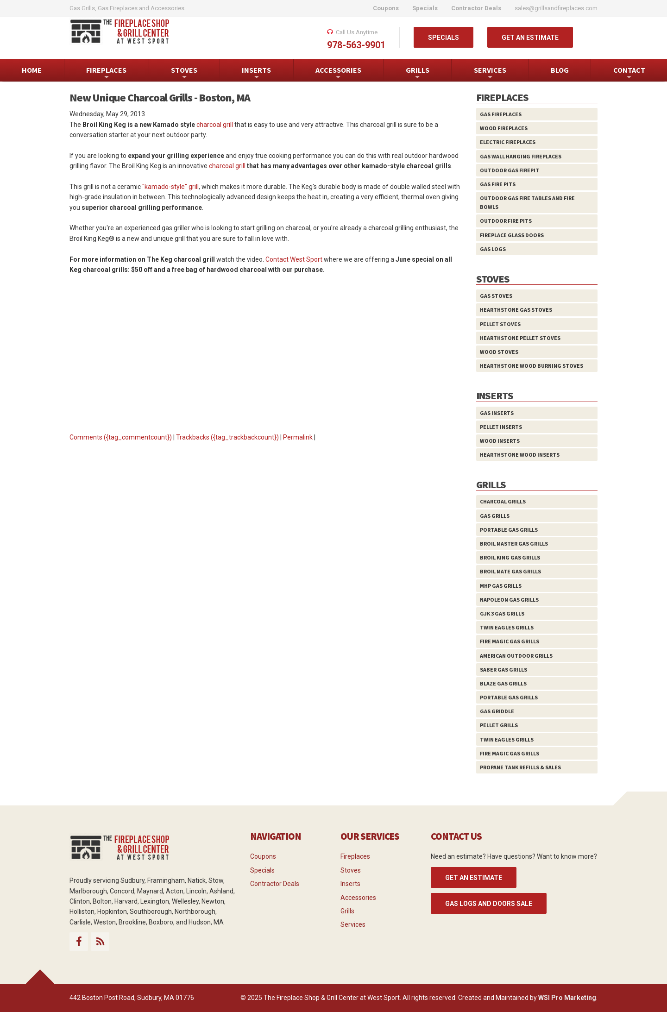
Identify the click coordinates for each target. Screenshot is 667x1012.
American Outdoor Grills (516, 655)
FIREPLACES (106, 73)
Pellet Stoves (500, 324)
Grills (347, 911)
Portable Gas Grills (509, 529)
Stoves (350, 870)
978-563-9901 (356, 44)
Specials (262, 870)
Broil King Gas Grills (510, 557)
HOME (32, 70)
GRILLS (417, 73)
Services (352, 924)
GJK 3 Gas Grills (502, 613)
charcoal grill (214, 124)
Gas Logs (493, 248)
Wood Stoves (499, 351)
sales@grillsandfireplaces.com (556, 8)
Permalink (298, 437)
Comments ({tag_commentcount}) (120, 437)
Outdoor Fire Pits (506, 220)
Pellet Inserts (501, 426)
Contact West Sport (293, 259)
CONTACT (629, 73)
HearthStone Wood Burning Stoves (531, 365)
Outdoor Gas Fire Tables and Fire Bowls (527, 202)
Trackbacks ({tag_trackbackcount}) (227, 437)
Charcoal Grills (503, 501)
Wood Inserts (500, 440)
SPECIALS (443, 37)
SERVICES (490, 73)
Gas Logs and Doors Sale (488, 903)
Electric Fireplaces (507, 141)
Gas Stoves (496, 295)
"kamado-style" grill (170, 186)
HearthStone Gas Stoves (516, 309)
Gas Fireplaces (501, 114)
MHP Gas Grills (501, 585)
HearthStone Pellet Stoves (520, 337)
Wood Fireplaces (504, 128)
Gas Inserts (497, 412)
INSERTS (256, 73)
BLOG (560, 70)
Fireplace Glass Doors (512, 235)
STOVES (184, 73)
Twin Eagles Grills (507, 627)
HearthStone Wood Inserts (520, 454)
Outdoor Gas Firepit (509, 170)
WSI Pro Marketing (567, 997)
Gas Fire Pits (498, 184)
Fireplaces (355, 856)
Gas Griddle (497, 711)
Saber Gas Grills (503, 669)
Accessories (358, 897)
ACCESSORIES (338, 73)
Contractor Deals (274, 883)
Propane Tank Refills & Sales (520, 767)
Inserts (350, 883)
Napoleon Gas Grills (509, 599)
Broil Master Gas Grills (514, 543)
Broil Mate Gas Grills (510, 571)
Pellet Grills (499, 725)
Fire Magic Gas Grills (509, 641)
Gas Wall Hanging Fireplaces (520, 156)
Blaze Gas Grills (503, 683)
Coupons (263, 856)
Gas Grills (495, 515)
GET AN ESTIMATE (530, 37)
